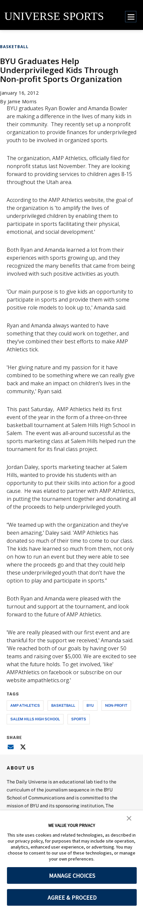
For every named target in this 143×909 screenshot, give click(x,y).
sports (78, 719)
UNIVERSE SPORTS (54, 16)
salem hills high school (35, 719)
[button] (129, 817)
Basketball (14, 46)
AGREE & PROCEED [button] (72, 897)
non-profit (116, 705)
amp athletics (25, 705)
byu (90, 705)
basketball (63, 705)
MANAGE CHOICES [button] (72, 875)
